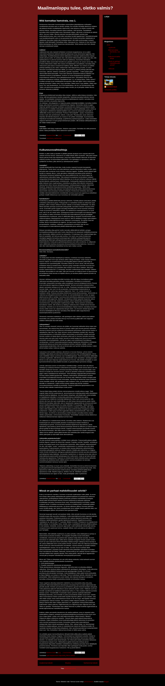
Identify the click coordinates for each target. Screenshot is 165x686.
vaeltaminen (58, 138)
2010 (109, 45)
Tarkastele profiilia (110, 90)
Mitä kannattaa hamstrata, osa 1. (57, 20)
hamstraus (50, 138)
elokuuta (112, 69)
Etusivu (68, 663)
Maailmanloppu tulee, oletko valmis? (75, 8)
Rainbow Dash (112, 87)
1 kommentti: (67, 135)
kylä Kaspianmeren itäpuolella (56, 655)
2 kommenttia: (67, 652)
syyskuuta (112, 47)
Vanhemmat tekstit (91, 663)
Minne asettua (70, 655)
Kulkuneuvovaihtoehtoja (53, 149)
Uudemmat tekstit (46, 663)
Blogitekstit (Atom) (70, 668)
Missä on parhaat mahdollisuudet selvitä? (63, 490)
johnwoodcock (88, 681)
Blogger (106, 681)
